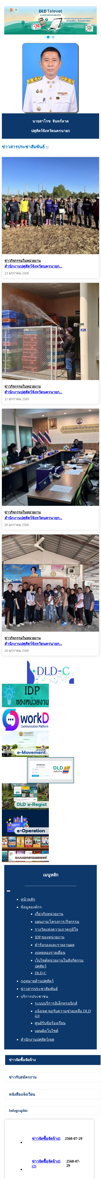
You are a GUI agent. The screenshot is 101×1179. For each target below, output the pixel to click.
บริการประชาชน (34, 997)
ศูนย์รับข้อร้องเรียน (50, 1023)
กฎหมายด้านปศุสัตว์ (37, 981)
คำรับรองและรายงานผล (54, 945)
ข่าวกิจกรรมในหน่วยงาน (22, 261)
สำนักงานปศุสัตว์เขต (37, 1039)
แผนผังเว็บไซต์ (46, 1031)
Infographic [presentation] (18, 1111)
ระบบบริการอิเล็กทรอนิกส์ (56, 1003)
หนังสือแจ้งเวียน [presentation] (22, 1094)
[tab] (53, 1060)
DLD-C (40, 973)
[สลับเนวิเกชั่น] (8, 891)
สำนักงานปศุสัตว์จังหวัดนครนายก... (33, 266)
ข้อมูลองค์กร (31, 907)
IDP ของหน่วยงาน (49, 937)
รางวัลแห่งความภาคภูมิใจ (56, 929)
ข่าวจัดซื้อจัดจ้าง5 (46, 1139)
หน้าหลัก (28, 899)
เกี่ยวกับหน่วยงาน (49, 914)
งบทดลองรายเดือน (50, 953)
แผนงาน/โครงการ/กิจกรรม (57, 922)
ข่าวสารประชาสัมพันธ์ (39, 989)
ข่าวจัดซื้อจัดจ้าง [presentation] (22, 1060)
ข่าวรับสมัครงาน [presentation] (22, 1077)
